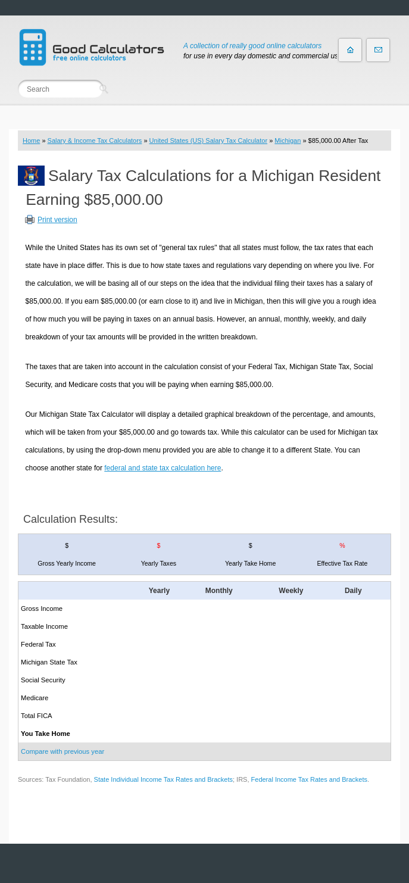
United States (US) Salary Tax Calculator (208, 140)
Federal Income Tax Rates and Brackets (309, 779)
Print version (57, 220)
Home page (350, 50)
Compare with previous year (62, 751)
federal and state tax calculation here (162, 468)
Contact (378, 50)
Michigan (287, 140)
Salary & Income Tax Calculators (95, 140)
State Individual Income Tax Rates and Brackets (163, 779)
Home (31, 140)
